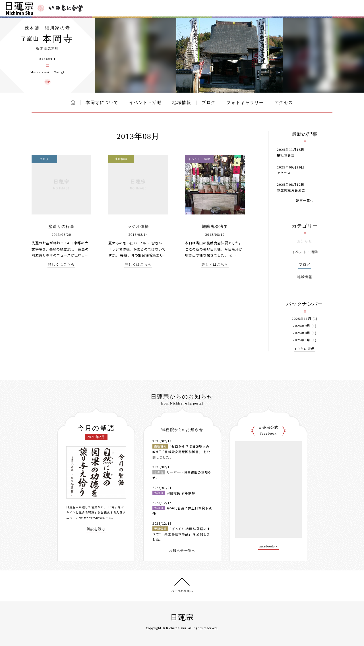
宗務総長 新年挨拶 (181, 493)
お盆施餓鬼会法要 (291, 190)
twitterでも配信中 (92, 518)
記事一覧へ (305, 201)
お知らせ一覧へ (182, 551)
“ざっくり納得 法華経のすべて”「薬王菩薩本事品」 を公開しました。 (181, 533)
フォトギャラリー (245, 102)
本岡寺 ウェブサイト (47, 82)
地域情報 (181, 102)
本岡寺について (102, 102)
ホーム (73, 102)
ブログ (209, 102)
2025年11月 (301, 318)
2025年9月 (302, 325)
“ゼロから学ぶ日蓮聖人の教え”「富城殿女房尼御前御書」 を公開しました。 (181, 451)
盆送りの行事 (61, 226)
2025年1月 (302, 339)
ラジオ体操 (138, 226)
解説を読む (96, 529)
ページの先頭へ (182, 591)
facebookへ (268, 546)
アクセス (283, 102)
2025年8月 (302, 332)
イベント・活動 (145, 102)
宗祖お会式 (286, 155)
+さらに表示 (305, 349)
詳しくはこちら (61, 264)
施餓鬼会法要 (215, 226)
